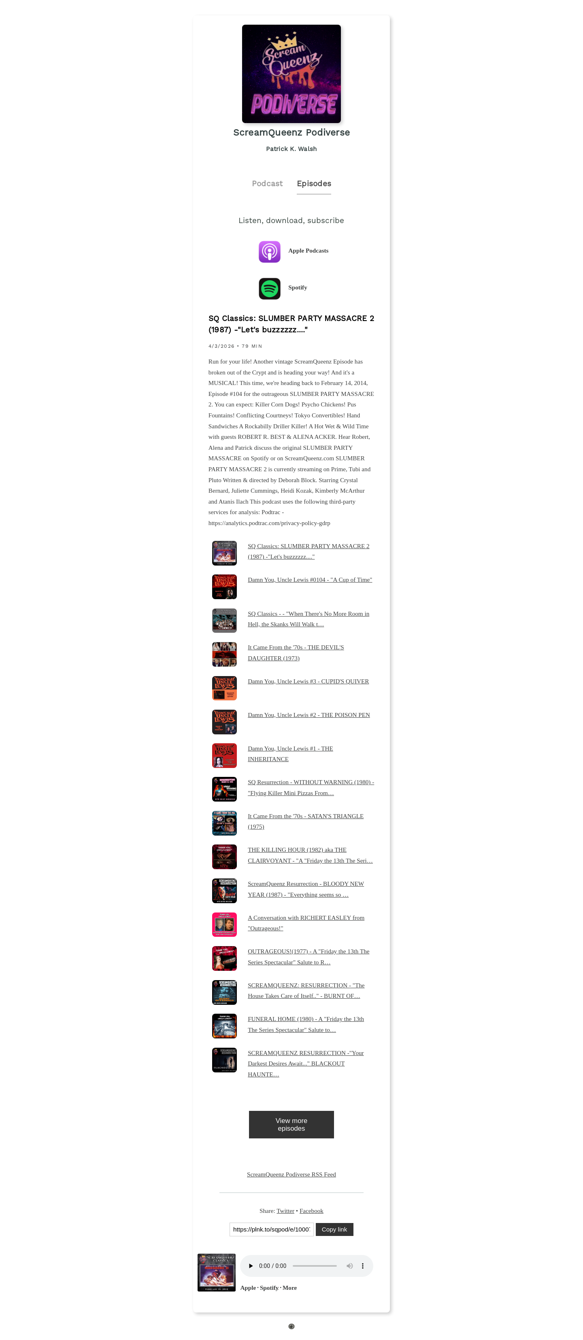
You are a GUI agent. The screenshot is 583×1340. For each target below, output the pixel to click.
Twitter (285, 1210)
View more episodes (292, 1124)
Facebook (311, 1210)
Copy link (334, 1229)
